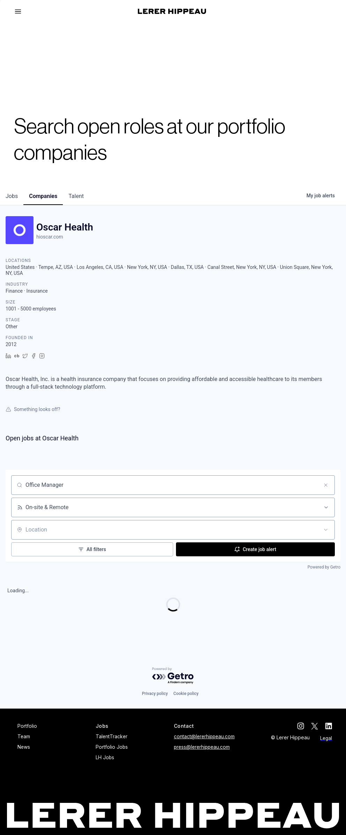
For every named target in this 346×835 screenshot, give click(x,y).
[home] (172, 11)
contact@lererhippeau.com (204, 736)
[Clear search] (325, 485)
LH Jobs (105, 757)
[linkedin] (328, 726)
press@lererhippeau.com (202, 747)
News (23, 747)
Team (23, 736)
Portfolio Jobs (112, 747)
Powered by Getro (324, 567)
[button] (21, 11)
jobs (12, 196)
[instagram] (300, 726)
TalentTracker (111, 736)
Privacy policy (155, 693)
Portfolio (27, 726)
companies (43, 196)
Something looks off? (33, 409)
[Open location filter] (325, 529)
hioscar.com (49, 237)
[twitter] (314, 726)
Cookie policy (186, 693)
